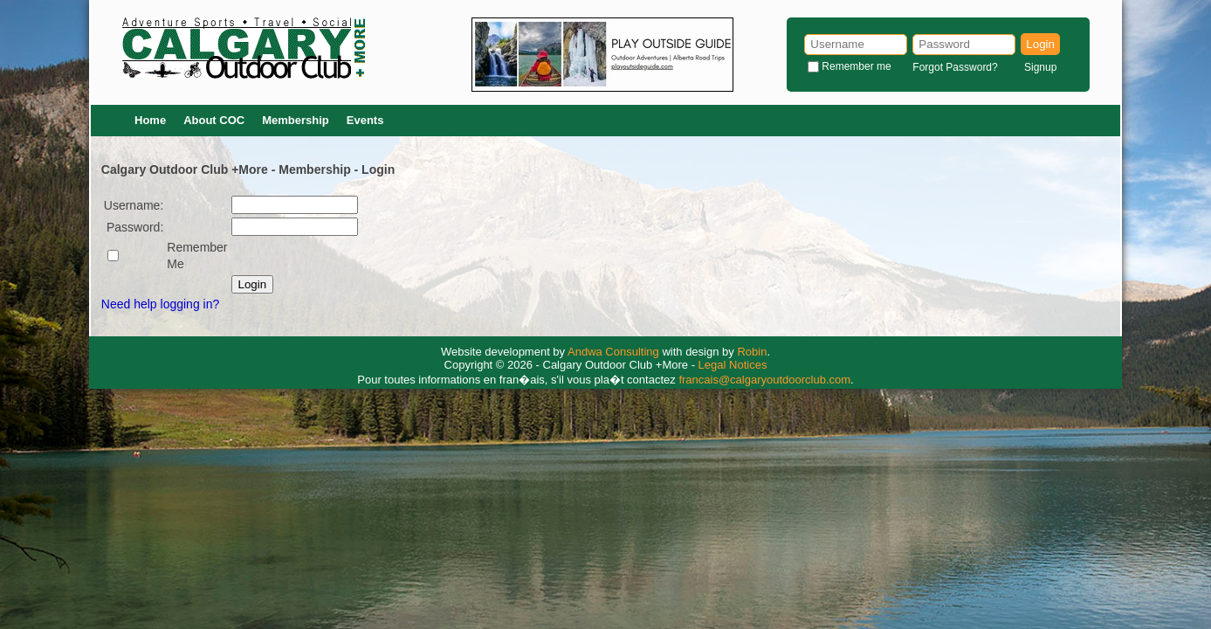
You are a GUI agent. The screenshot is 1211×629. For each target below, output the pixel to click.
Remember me (856, 66)
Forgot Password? (954, 67)
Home (150, 120)
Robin (752, 351)
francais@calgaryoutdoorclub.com (764, 379)
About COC (213, 120)
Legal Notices (732, 364)
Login (1040, 44)
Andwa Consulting (613, 351)
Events (365, 120)
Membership (295, 120)
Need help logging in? (160, 304)
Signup (1040, 67)
